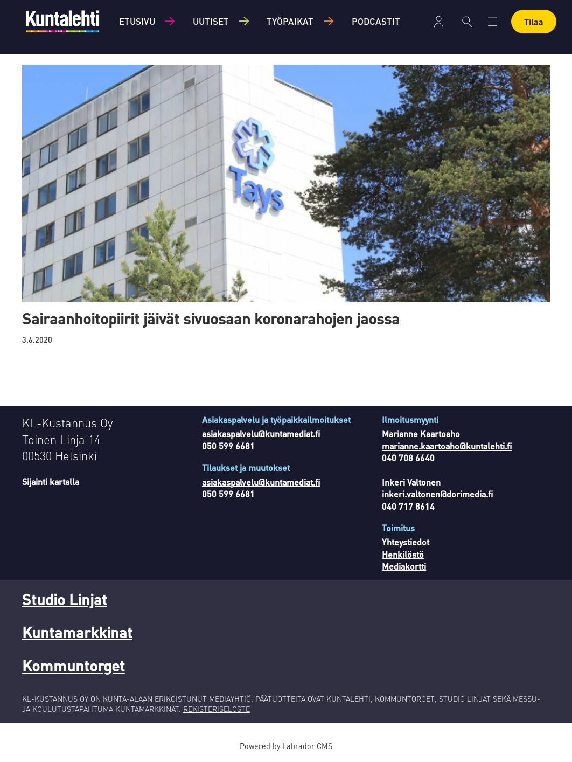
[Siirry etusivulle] (62, 21)
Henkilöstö (403, 554)
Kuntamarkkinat (77, 632)
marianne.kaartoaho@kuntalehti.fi (447, 446)
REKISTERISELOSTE (216, 708)
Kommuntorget (73, 665)
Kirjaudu (439, 22)
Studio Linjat (64, 599)
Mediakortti (404, 566)
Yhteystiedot (405, 542)
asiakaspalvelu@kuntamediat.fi (261, 433)
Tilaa (533, 21)
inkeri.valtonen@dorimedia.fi (437, 494)
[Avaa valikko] (493, 22)
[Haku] (467, 21)
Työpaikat (290, 21)
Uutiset (211, 21)
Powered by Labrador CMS (286, 746)
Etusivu (137, 21)
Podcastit (376, 21)
